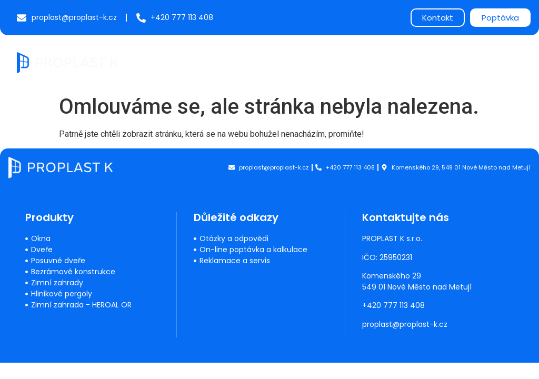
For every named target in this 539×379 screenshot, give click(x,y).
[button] (513, 60)
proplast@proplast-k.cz (405, 324)
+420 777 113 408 (394, 305)
